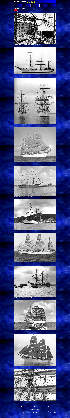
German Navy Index (21, 412)
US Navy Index (35, 412)
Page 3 (49, 406)
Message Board (48, 411)
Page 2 (35, 406)
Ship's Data (35, 411)
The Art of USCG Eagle (35, 409)
